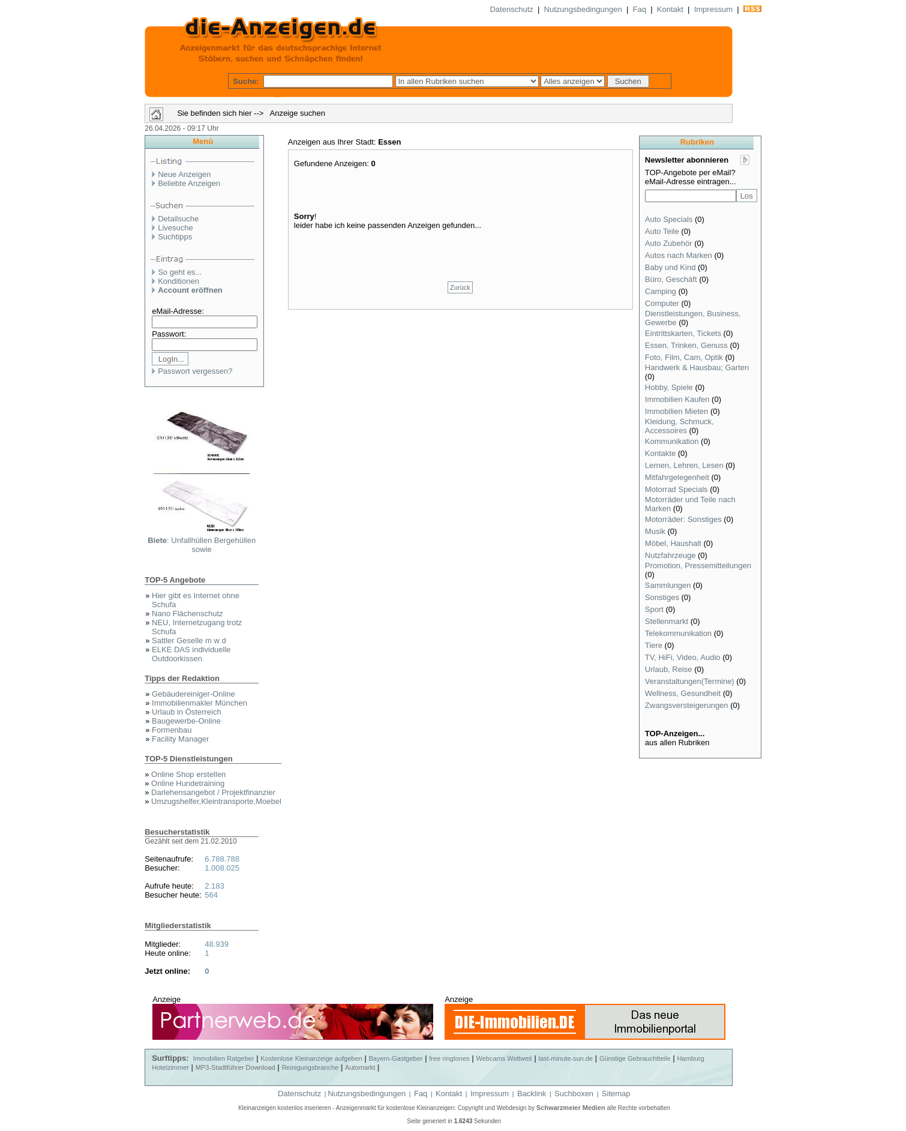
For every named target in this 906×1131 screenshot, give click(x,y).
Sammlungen (668, 585)
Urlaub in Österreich (186, 711)
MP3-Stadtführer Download (235, 1067)
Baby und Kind (670, 267)
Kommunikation (672, 441)
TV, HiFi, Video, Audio (683, 657)
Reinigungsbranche (309, 1067)
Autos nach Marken (678, 255)
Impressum (713, 9)
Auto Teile (662, 231)
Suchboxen (573, 1093)
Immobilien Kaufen (677, 399)
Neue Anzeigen (184, 174)
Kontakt (670, 9)
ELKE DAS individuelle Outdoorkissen (191, 654)
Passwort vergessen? (195, 371)
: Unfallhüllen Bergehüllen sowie (202, 545)
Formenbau (171, 729)
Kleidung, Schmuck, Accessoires (679, 426)
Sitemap (616, 1093)
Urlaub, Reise (668, 669)
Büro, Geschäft (671, 279)
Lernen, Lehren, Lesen (684, 465)
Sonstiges (662, 597)
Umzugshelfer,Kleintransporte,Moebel (216, 801)
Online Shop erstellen (188, 774)
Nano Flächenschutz (187, 613)
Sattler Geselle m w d (189, 640)
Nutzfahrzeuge (670, 555)
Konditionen (178, 281)
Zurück (460, 287)
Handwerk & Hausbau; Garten (697, 367)
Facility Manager (180, 738)
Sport (654, 609)
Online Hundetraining (187, 783)
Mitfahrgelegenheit (677, 477)
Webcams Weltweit (504, 1058)
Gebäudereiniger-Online (193, 693)
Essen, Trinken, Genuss (686, 345)
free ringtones (449, 1058)
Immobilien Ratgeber (223, 1058)
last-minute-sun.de (565, 1058)
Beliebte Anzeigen (189, 183)
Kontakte (660, 453)
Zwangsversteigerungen (686, 705)
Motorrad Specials (676, 489)
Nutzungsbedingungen (583, 9)
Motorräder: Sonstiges (683, 519)
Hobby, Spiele (669, 387)
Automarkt (360, 1067)
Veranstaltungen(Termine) (689, 681)
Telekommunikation (678, 633)
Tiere (653, 645)
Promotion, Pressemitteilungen (698, 565)
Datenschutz (511, 9)
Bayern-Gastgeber (396, 1058)
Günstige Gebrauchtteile (635, 1058)
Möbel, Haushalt (673, 543)
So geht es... (180, 272)
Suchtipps (175, 236)
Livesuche (175, 227)
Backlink (531, 1093)
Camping (660, 291)
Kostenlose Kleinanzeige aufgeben (311, 1058)
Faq (639, 9)
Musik (655, 531)
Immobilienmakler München (199, 702)
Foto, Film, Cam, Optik (684, 357)
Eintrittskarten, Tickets (683, 333)
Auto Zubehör (668, 243)
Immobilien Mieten (677, 411)
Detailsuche (178, 218)
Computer (662, 303)
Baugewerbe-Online (186, 720)
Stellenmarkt (666, 621)
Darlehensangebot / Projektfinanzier (213, 792)
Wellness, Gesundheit (683, 693)
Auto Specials (669, 219)
